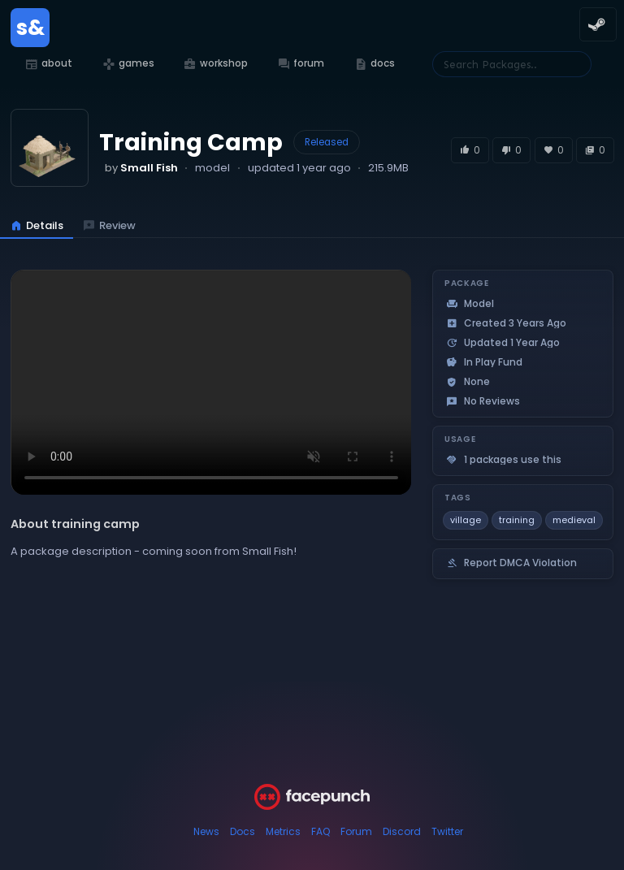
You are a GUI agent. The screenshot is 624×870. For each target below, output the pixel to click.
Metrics (283, 831)
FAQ (320, 831)
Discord (402, 831)
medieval (574, 519)
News (206, 831)
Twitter (447, 831)
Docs (242, 831)
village (465, 519)
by (141, 167)
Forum (356, 831)
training (517, 519)
